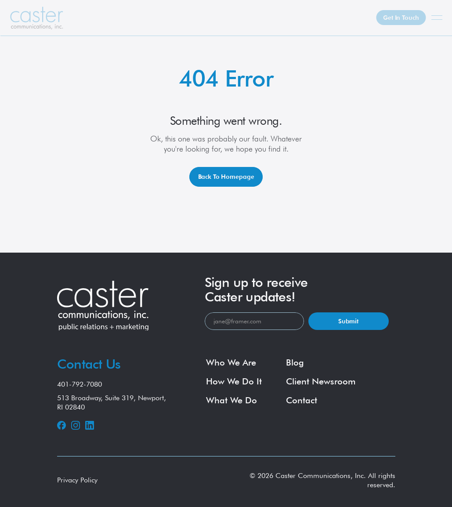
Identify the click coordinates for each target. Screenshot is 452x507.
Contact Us (89, 364)
